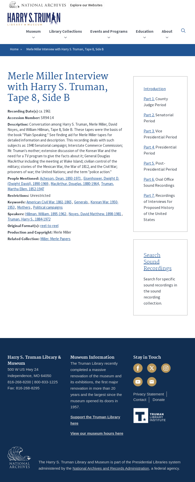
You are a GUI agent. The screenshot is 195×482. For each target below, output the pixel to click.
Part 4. (149, 147)
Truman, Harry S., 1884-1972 (29, 219)
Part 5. (149, 163)
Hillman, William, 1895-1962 (45, 213)
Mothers (23, 207)
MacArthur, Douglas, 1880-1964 (75, 183)
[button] (183, 30)
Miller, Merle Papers (55, 238)
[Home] (34, 19)
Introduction (155, 88)
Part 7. (149, 195)
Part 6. (149, 179)
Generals (81, 202)
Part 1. (149, 98)
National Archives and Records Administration (111, 468)
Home (14, 49)
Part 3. (149, 130)
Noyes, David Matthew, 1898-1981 (95, 213)
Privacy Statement (148, 394)
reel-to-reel (49, 225)
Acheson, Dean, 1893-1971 (60, 178)
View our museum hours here (96, 433)
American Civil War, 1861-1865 (49, 202)
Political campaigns (48, 207)
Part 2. (149, 114)
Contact (139, 399)
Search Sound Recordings (158, 262)
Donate (159, 399)
